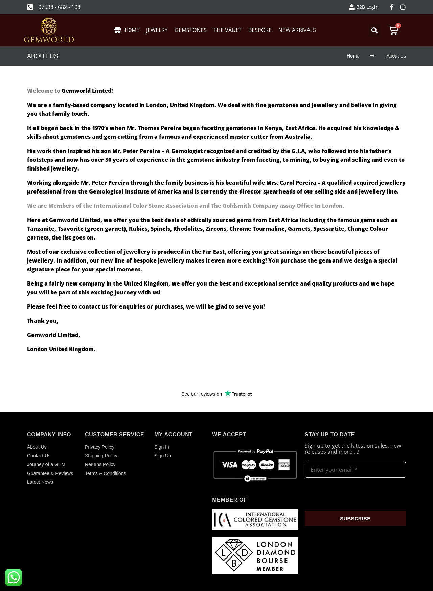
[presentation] (356, 494)
